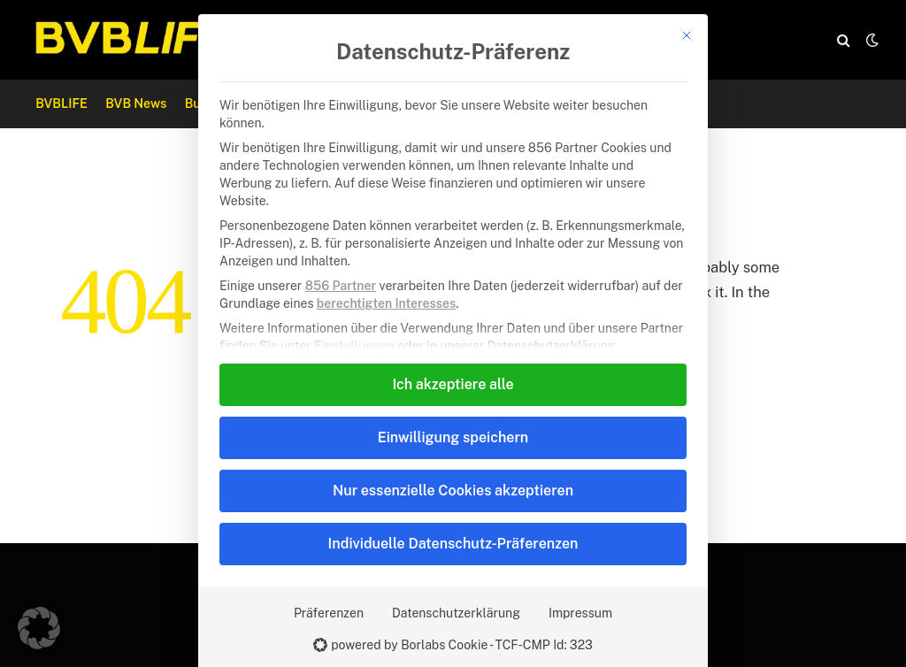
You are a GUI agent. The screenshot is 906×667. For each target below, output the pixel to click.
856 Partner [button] (340, 286)
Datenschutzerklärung (456, 613)
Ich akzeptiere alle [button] (452, 384)
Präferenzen (329, 613)
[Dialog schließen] (686, 35)
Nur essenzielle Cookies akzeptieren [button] (453, 490)
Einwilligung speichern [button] (453, 437)
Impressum (580, 613)
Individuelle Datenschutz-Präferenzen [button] (453, 543)
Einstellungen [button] (354, 346)
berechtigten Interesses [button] (386, 303)
